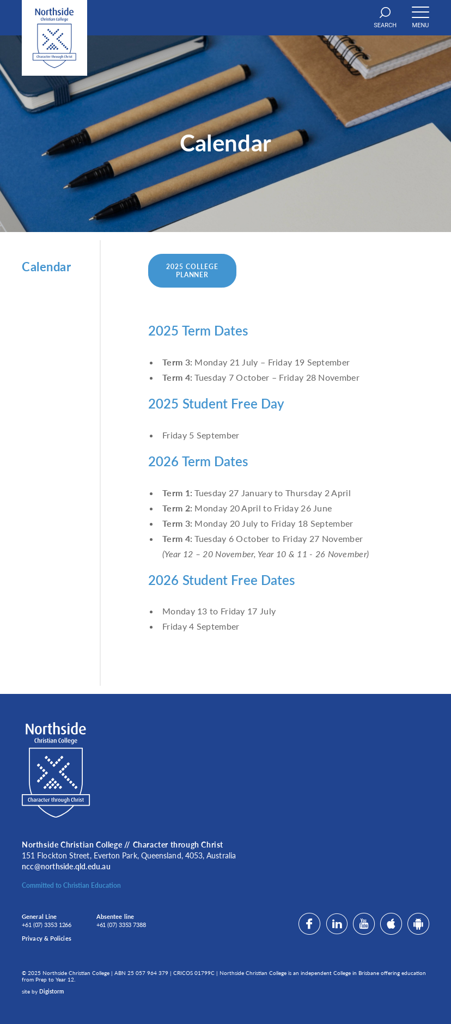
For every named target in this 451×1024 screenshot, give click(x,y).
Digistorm (51, 991)
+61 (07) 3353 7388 (121, 924)
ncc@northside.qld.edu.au (66, 866)
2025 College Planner (192, 271)
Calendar (46, 266)
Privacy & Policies (46, 938)
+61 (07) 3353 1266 (46, 924)
